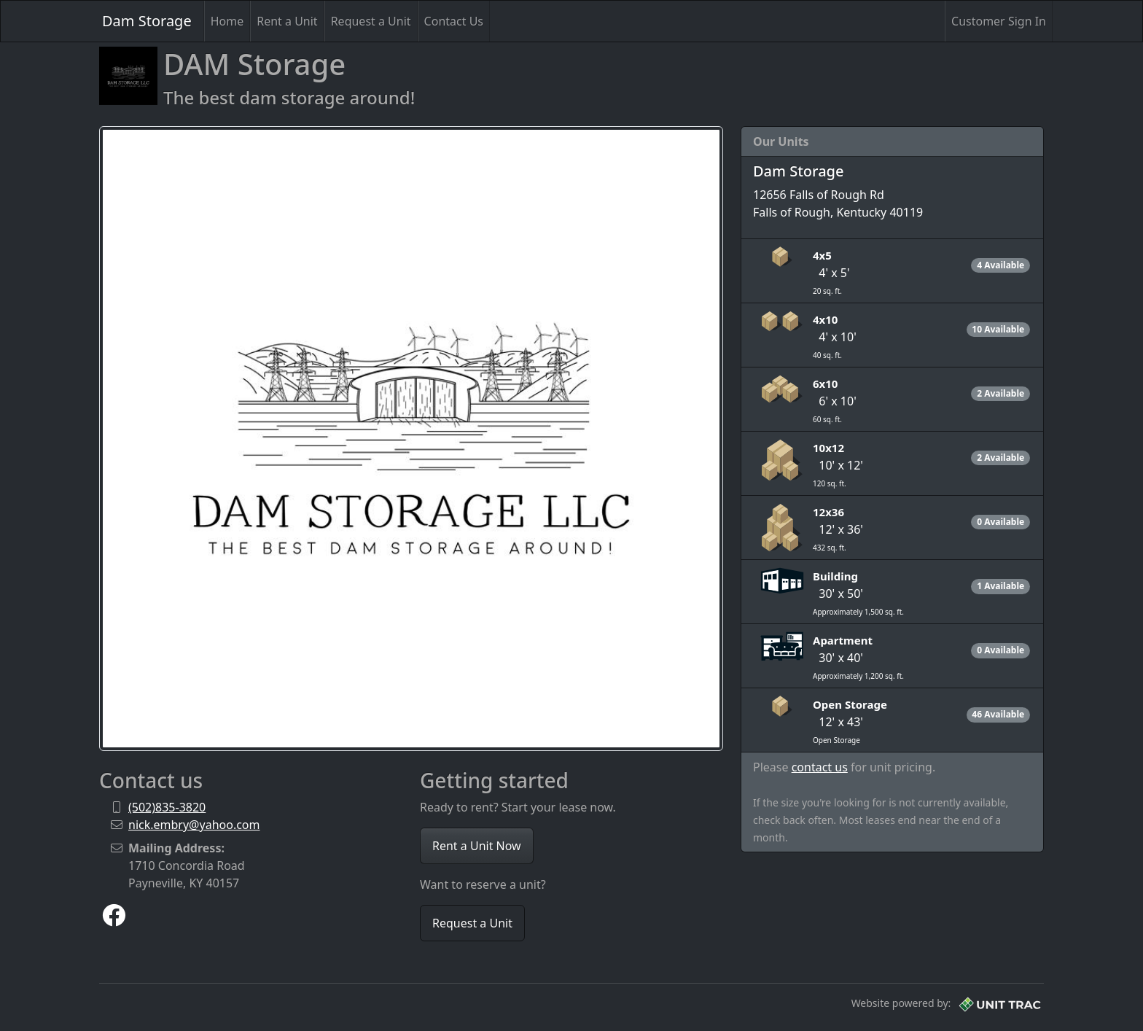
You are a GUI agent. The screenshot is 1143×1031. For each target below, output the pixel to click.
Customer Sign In (998, 21)
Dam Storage (147, 21)
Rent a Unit (287, 21)
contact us (820, 767)
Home (227, 21)
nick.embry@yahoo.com (194, 825)
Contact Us (453, 21)
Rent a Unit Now (476, 846)
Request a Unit (371, 21)
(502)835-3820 (167, 807)
